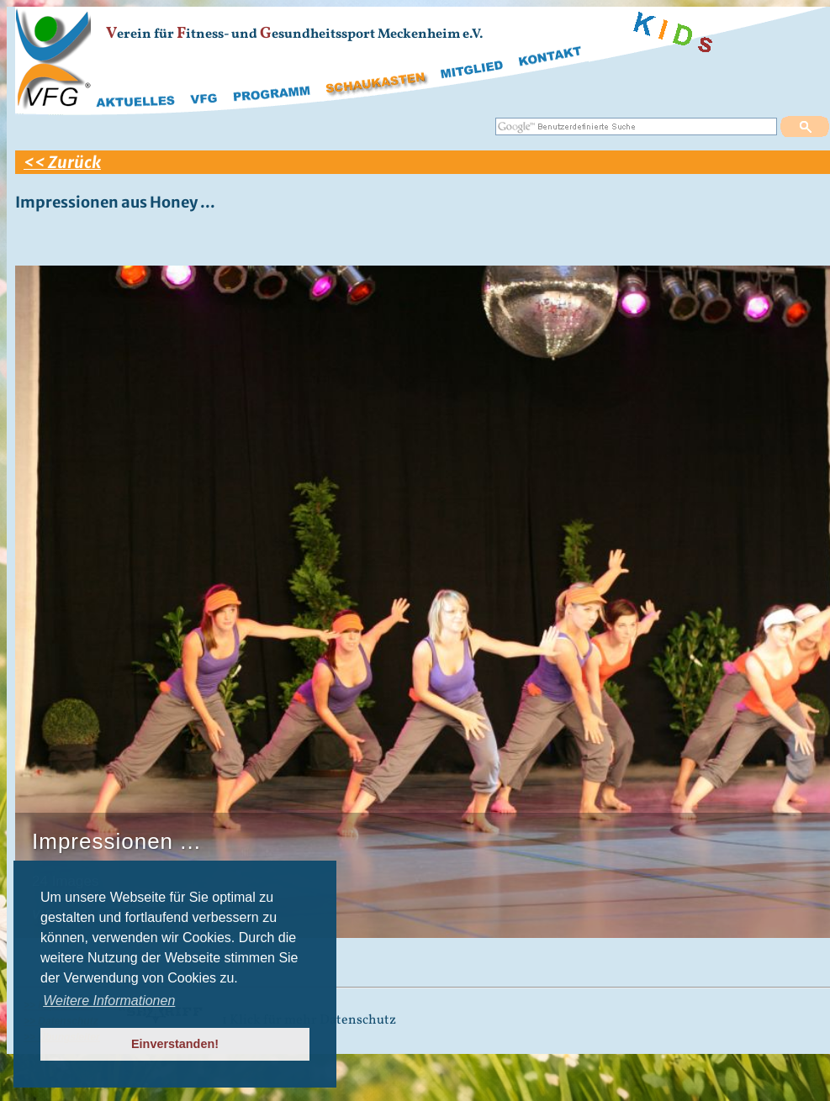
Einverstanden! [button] (175, 1044)
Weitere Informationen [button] (109, 1000)
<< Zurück (62, 162)
